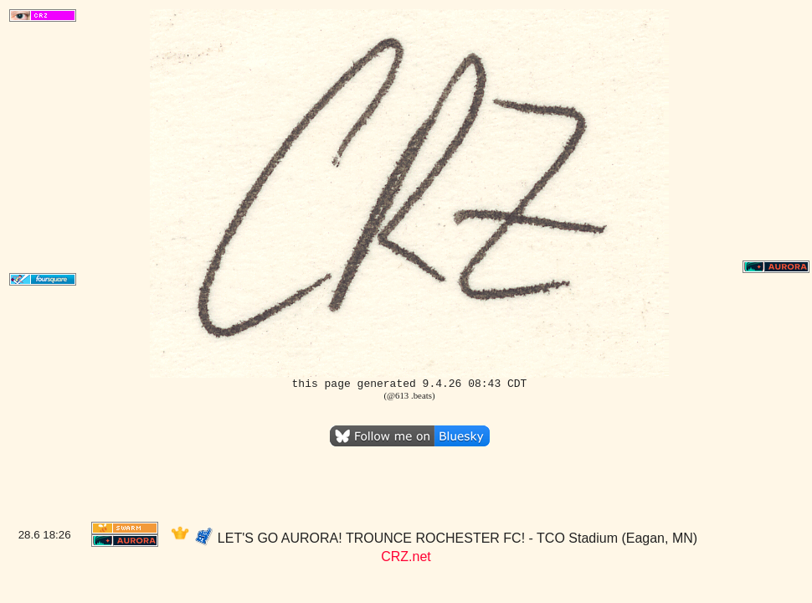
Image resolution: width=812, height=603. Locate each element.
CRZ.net (406, 556)
